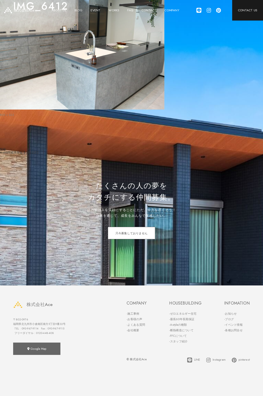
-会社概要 (133, 330)
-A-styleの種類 (178, 325)
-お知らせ (230, 314)
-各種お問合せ (233, 330)
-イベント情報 (233, 325)
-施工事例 (133, 314)
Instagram (216, 360)
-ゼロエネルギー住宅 (182, 314)
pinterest (241, 360)
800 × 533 (7, 115)
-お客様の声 (134, 319)
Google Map (36, 349)
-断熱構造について (181, 330)
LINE (193, 360)
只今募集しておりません (131, 233)
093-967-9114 (30, 328)
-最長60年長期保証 (181, 319)
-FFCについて (178, 336)
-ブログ (229, 319)
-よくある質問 (136, 325)
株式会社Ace (33, 304)
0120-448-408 (45, 333)
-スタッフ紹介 (178, 341)
